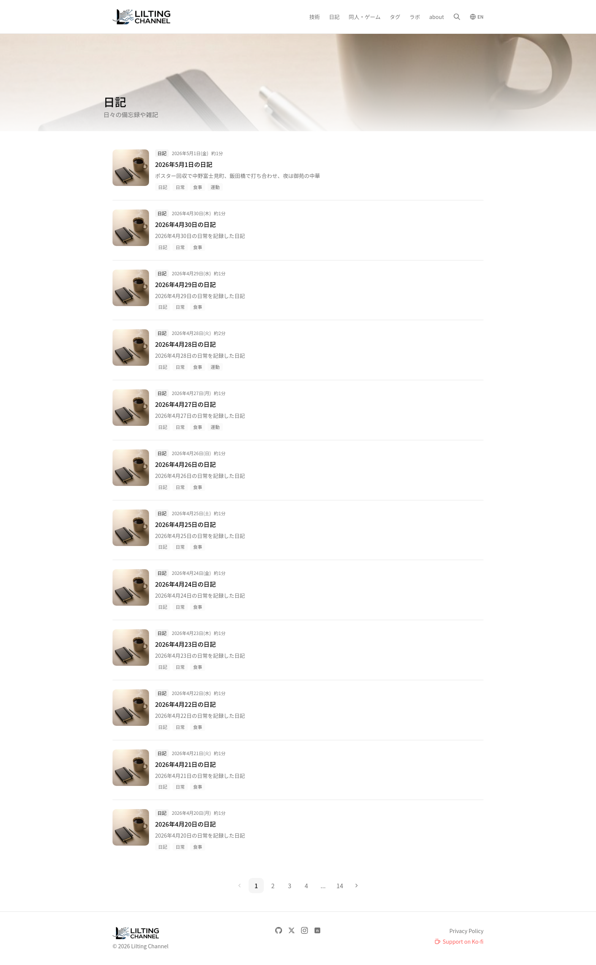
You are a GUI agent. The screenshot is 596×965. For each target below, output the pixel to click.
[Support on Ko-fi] (458, 941)
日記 (334, 17)
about (436, 17)
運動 (215, 187)
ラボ (414, 17)
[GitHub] (278, 930)
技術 (314, 17)
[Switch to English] (476, 17)
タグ (395, 17)
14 (339, 885)
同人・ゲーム (365, 17)
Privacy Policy (466, 931)
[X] (291, 930)
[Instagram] (304, 930)
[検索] (457, 17)
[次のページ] (356, 885)
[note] (317, 930)
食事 (197, 187)
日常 (180, 187)
